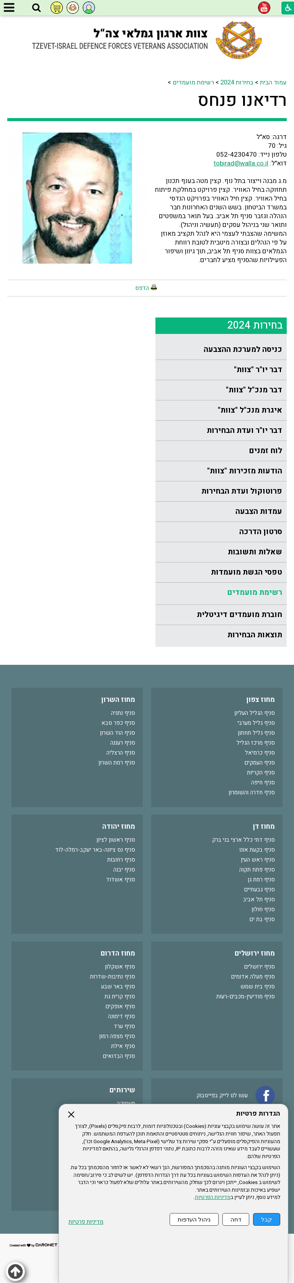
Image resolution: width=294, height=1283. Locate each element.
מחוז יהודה (118, 826)
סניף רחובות (121, 859)
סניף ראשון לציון (115, 840)
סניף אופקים (120, 1006)
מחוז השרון (118, 700)
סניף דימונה (121, 1016)
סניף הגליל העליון (254, 713)
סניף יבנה (124, 869)
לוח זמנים (265, 450)
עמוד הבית (273, 82)
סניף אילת (123, 1046)
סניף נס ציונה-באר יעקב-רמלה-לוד (95, 850)
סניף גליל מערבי (256, 723)
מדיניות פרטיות (86, 1222)
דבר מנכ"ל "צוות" (254, 389)
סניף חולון (263, 909)
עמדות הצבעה (258, 511)
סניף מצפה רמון (117, 1036)
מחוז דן (264, 826)
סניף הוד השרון (117, 733)
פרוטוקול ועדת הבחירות (241, 491)
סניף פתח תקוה (257, 869)
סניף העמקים (259, 762)
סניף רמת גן (261, 879)
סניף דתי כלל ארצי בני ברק (243, 840)
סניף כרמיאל (260, 752)
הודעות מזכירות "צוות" (244, 470)
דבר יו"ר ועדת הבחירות (244, 430)
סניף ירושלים (259, 966)
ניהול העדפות (194, 1219)
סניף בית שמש (257, 986)
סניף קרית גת (120, 996)
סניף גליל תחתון (256, 733)
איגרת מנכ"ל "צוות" (250, 410)
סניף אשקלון (120, 966)
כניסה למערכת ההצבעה (243, 349)
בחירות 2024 (236, 82)
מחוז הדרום (118, 953)
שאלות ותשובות (255, 551)
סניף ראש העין (258, 859)
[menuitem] (221, 350)
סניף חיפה (263, 782)
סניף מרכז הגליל (256, 743)
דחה (235, 1219)
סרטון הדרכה (260, 531)
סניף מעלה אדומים (253, 976)
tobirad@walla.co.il (241, 163)
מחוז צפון (260, 700)
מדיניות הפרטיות (212, 1197)
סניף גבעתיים (259, 889)
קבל (266, 1219)
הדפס (142, 288)
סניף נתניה (123, 713)
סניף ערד (124, 1026)
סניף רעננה (122, 743)
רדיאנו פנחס (242, 100)
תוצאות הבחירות (254, 634)
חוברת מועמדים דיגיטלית (239, 614)
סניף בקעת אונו (257, 850)
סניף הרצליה (120, 752)
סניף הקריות (261, 772)
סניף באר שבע (118, 986)
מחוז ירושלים (255, 953)
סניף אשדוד (120, 879)
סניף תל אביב (259, 899)
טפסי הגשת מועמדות (246, 572)
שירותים (122, 1090)
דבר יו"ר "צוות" (258, 369)
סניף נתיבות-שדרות (112, 976)
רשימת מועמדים (193, 82)
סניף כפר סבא (118, 723)
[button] (36, 8)
